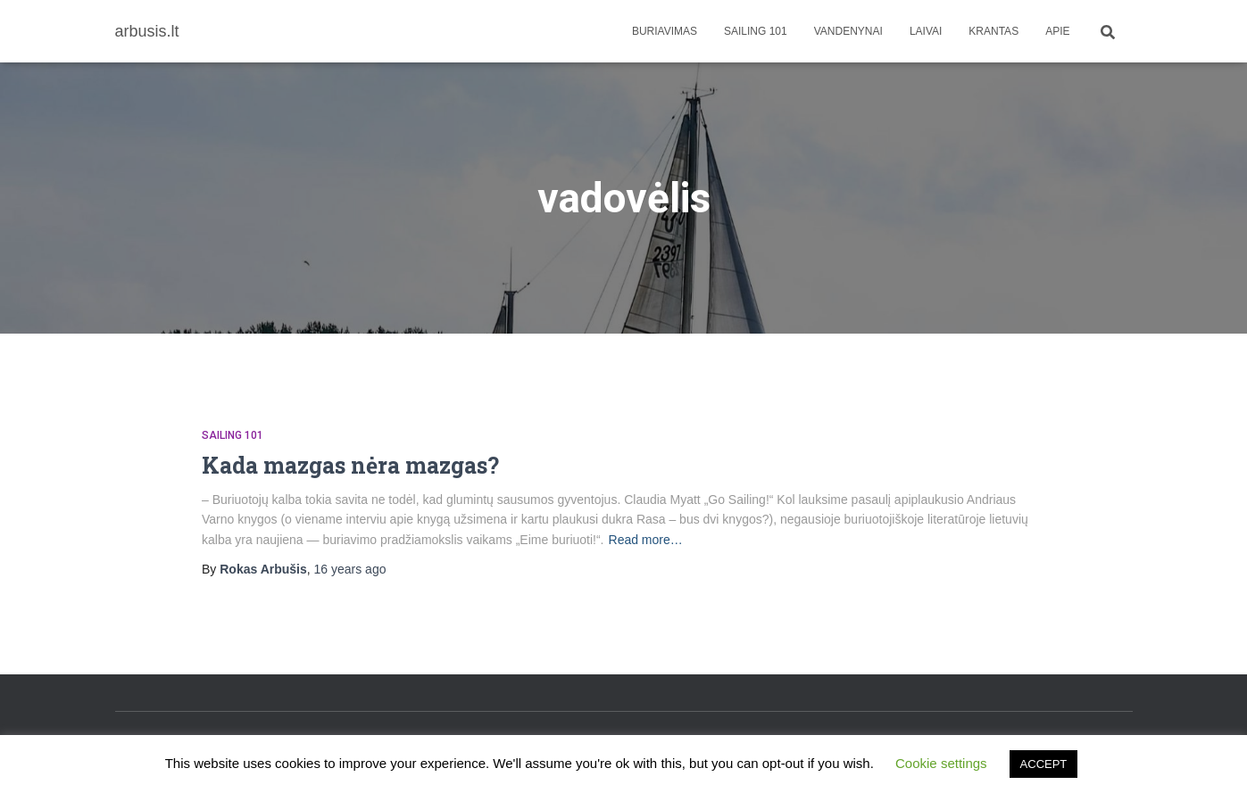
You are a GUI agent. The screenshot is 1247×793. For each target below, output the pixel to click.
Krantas (993, 31)
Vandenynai (848, 31)
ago (350, 569)
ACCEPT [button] (1044, 764)
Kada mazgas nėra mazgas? (350, 465)
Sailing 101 (755, 31)
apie (1057, 31)
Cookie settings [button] (941, 763)
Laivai (926, 31)
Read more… (646, 540)
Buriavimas (664, 31)
